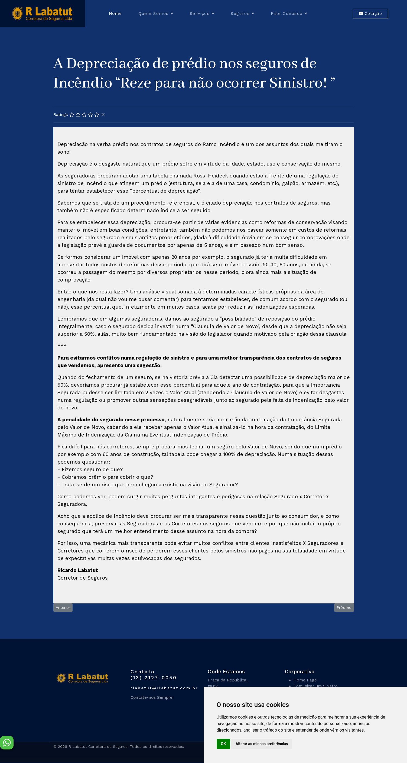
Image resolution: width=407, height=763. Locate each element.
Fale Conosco (286, 13)
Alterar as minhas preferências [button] (262, 744)
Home (115, 13)
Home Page (305, 680)
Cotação (370, 13)
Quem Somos (153, 13)
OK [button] (223, 744)
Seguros (240, 13)
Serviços (200, 13)
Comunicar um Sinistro (316, 686)
